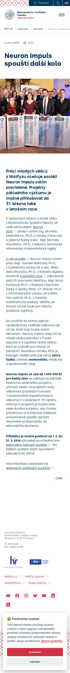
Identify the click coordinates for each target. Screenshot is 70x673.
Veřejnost (23, 29)
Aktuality (38, 29)
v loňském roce (31, 276)
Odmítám (35, 661)
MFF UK (8, 29)
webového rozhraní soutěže (26, 445)
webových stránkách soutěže (28, 468)
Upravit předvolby (51, 641)
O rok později (15, 259)
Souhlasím (35, 652)
